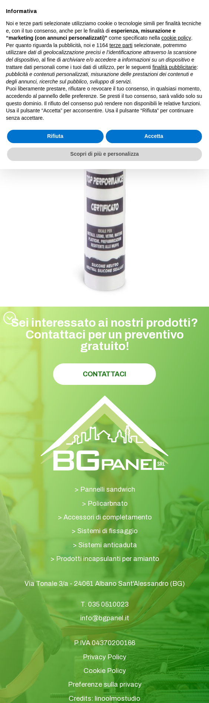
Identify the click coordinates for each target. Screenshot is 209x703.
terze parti (121, 45)
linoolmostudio (117, 698)
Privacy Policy (104, 657)
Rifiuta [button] (55, 136)
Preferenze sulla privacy (104, 684)
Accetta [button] (153, 136)
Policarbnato (108, 503)
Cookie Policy (105, 670)
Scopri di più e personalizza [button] (104, 154)
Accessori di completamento (107, 517)
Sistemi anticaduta (107, 545)
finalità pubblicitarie (175, 67)
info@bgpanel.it (104, 618)
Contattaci (104, 374)
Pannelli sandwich (107, 489)
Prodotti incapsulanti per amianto (107, 558)
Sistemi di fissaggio (107, 531)
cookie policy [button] (176, 38)
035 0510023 (108, 604)
